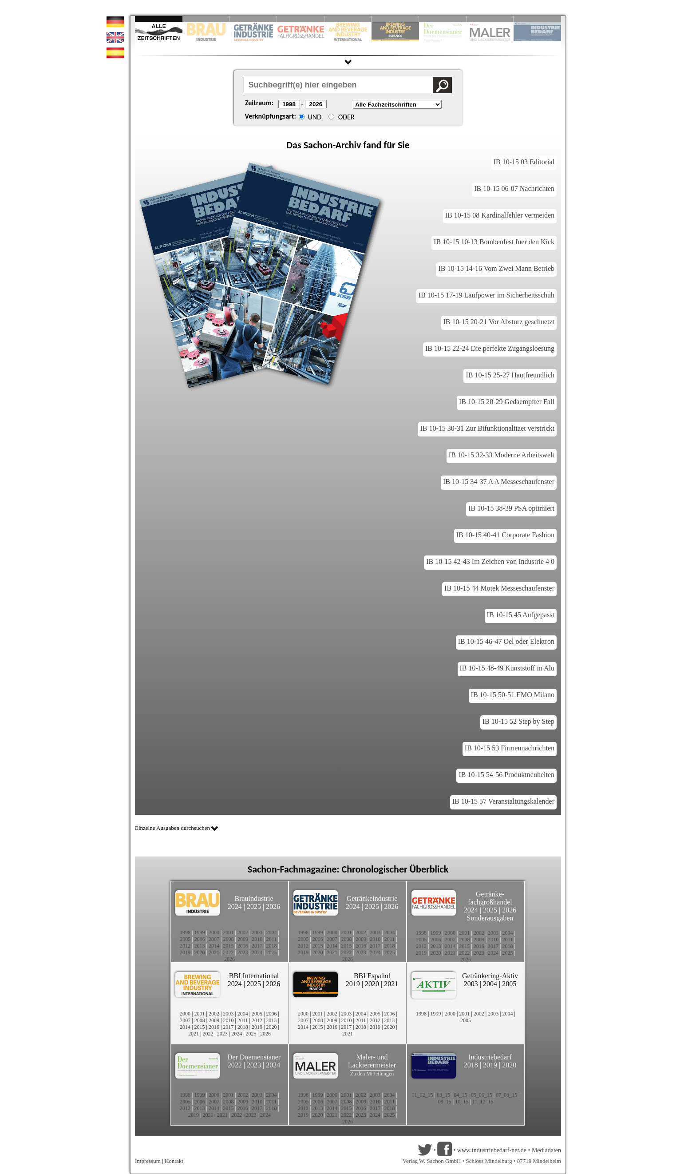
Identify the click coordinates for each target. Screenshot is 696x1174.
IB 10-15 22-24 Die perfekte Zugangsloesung (489, 348)
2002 (242, 932)
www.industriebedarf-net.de (491, 1150)
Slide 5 (348, 19)
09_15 (444, 1102)
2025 (254, 906)
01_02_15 (422, 1095)
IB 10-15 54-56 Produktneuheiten (506, 774)
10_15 (461, 1102)
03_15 (443, 1095)
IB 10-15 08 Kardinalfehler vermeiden (499, 215)
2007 (214, 939)
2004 (271, 932)
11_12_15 (483, 1102)
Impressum (148, 1161)
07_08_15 (506, 1095)
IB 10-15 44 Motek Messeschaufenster (499, 588)
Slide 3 (253, 19)
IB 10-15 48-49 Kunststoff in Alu (507, 668)
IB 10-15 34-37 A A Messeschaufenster (498, 481)
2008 (228, 939)
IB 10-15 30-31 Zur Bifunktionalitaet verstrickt (487, 428)
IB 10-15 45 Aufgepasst (520, 615)
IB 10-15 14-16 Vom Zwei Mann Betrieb (496, 268)
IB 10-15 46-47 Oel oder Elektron (506, 641)
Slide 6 (395, 19)
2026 (273, 906)
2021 (214, 952)
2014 (214, 946)
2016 (242, 946)
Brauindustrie (253, 898)
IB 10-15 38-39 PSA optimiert (511, 508)
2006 (199, 939)
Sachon (318, 145)
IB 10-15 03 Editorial (524, 162)
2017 (257, 946)
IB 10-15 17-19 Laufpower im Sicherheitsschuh (486, 295)
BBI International (254, 976)
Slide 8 (443, 19)
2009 (242, 939)
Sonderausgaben (490, 918)
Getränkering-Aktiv (490, 976)
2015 (228, 946)
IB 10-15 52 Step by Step (518, 721)
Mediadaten (546, 1150)
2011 (271, 939)
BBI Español (372, 976)
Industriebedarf (490, 1057)
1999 (199, 932)
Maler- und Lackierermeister (372, 1061)
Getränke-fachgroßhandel (490, 898)
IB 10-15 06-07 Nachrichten (514, 188)
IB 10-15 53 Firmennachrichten (509, 748)
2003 (257, 932)
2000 (214, 932)
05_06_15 (481, 1095)
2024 (235, 906)
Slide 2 (206, 19)
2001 (228, 932)
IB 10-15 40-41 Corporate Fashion (505, 535)
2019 (185, 952)
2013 (199, 946)
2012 (185, 946)
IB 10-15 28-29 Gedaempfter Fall (506, 401)
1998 (185, 932)
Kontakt (174, 1161)
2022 (228, 952)
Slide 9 (490, 19)
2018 (271, 946)
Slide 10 (537, 19)
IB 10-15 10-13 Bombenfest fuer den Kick (494, 242)
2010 (257, 939)
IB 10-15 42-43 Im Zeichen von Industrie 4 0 (490, 561)
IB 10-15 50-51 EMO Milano (512, 694)
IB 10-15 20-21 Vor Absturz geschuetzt (498, 321)
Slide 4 (300, 19)
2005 (185, 939)
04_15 (460, 1095)
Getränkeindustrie (372, 898)
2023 (242, 952)
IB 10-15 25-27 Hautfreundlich (510, 375)
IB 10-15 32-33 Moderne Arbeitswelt (501, 455)
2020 (199, 952)
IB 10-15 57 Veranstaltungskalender (503, 801)
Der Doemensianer (254, 1057)
